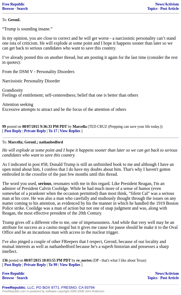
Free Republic (13, 4)
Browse (8, 9)
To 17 (53, 131)
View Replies (70, 131)
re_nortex (84, 260)
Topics (152, 9)
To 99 (53, 265)
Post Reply (12, 131)
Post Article (169, 9)
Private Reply (35, 131)
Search (22, 9)
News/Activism (167, 4)
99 (4, 127)
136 (5, 260)
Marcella (80, 127)
